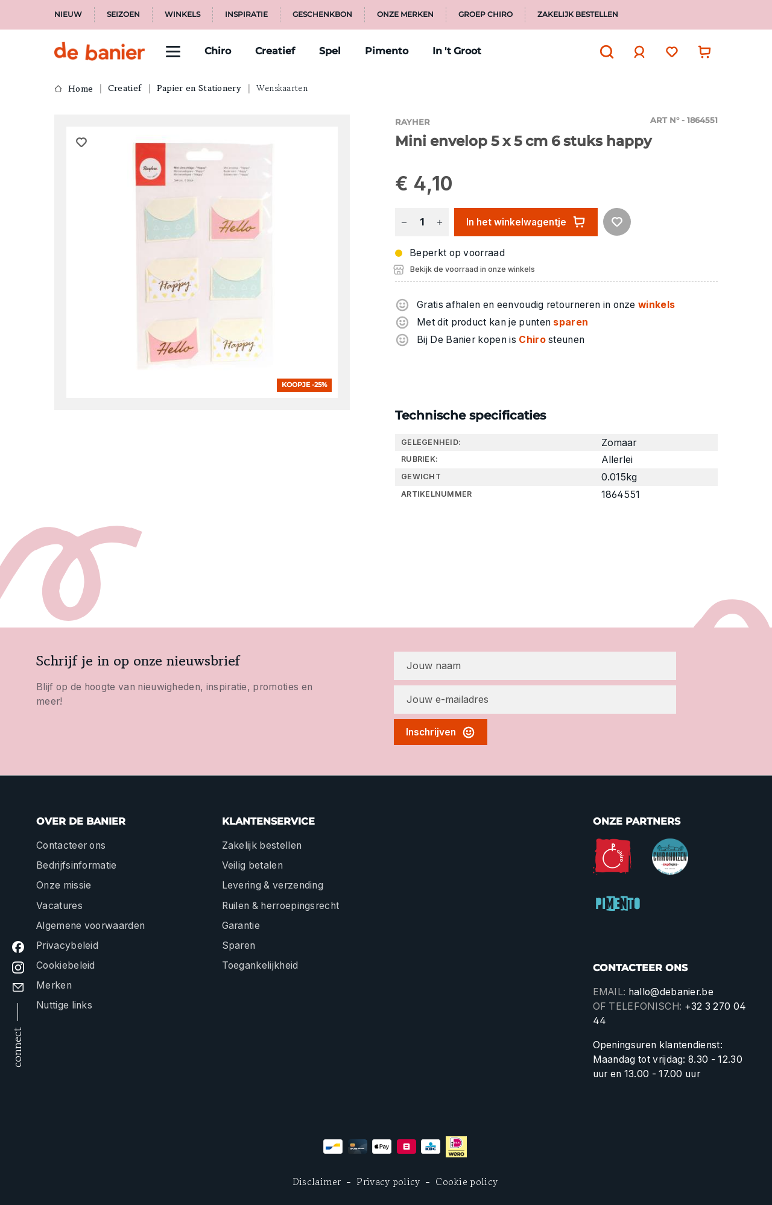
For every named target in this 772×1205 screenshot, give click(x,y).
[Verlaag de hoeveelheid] (404, 222)
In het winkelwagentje (526, 221)
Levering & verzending (273, 885)
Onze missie (63, 885)
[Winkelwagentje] (701, 51)
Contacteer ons (71, 845)
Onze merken (405, 14)
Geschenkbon (322, 14)
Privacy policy (388, 1182)
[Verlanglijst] (669, 51)
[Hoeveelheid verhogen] (440, 222)
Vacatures (59, 905)
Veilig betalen (252, 865)
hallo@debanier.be (670, 992)
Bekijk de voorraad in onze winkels (472, 269)
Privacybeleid (67, 945)
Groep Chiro (485, 14)
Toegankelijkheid (260, 965)
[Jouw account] (636, 52)
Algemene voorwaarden (90, 925)
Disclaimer (317, 1182)
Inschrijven (440, 732)
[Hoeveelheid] (422, 222)
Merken (54, 985)
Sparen (239, 945)
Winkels (182, 14)
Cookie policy (466, 1182)
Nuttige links (64, 1005)
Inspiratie (246, 14)
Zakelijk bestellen (577, 14)
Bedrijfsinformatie (76, 865)
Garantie (241, 925)
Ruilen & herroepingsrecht (281, 905)
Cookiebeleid (65, 965)
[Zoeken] (603, 52)
